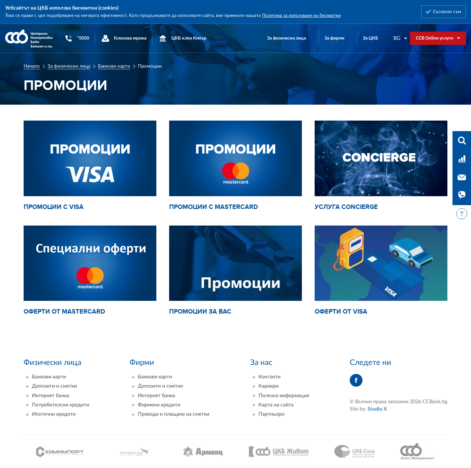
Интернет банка (50, 395)
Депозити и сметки (54, 386)
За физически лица (69, 66)
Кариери (268, 386)
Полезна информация (283, 395)
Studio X (377, 409)
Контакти (269, 376)
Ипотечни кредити (54, 414)
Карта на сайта (276, 404)
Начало (32, 66)
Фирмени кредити (159, 404)
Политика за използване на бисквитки (301, 15)
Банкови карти (114, 66)
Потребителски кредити (60, 404)
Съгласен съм (447, 12)
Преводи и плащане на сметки (173, 414)
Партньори (271, 414)
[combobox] (400, 38)
